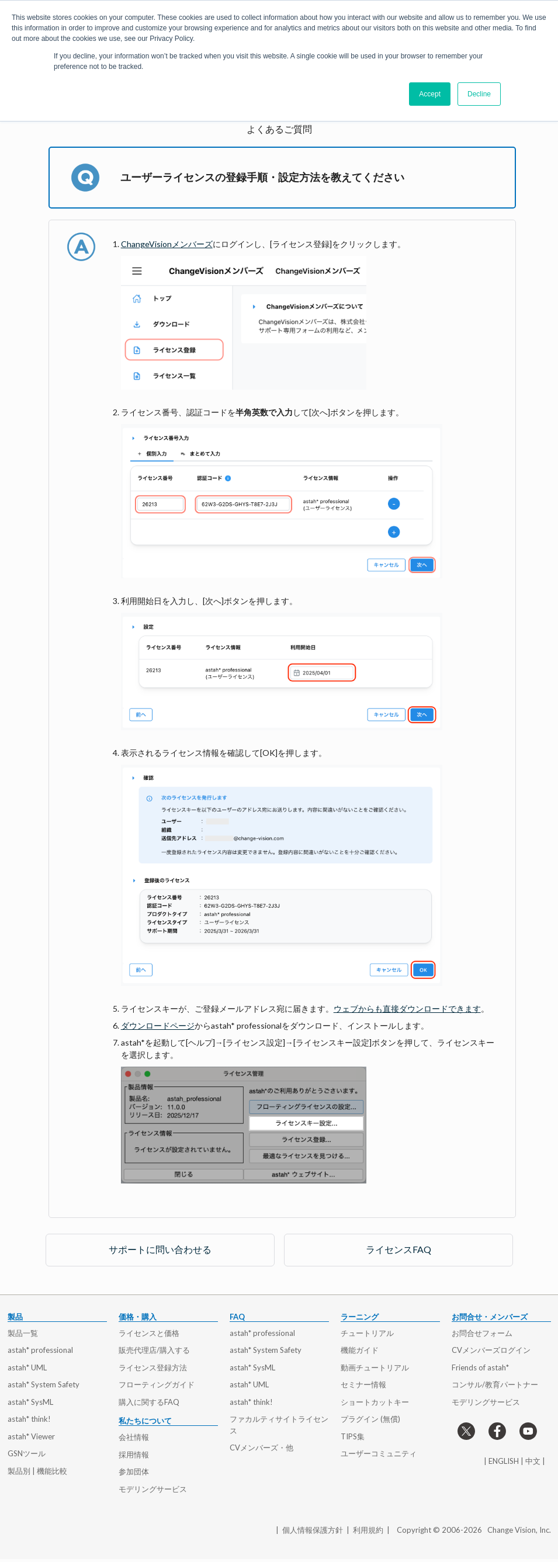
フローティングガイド (157, 1384)
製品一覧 (23, 1333)
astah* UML (27, 1367)
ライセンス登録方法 (153, 1367)
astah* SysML (30, 1402)
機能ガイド (360, 1350)
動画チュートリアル (375, 1367)
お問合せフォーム (482, 1333)
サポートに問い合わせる (160, 1249)
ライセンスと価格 (149, 1333)
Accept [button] (430, 94)
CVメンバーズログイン (491, 1350)
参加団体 (134, 1471)
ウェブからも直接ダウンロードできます (407, 1008)
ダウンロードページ (158, 1025)
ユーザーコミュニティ (379, 1453)
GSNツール (27, 1453)
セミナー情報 (363, 1384)
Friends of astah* (480, 1367)
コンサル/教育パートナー (495, 1384)
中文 (532, 1461)
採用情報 (134, 1454)
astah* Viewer (31, 1436)
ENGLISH (503, 1461)
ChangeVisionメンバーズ (167, 244)
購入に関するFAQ (149, 1402)
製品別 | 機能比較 (37, 1471)
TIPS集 (353, 1436)
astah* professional (40, 1350)
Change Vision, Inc (518, 1530)
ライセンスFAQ (398, 1249)
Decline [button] (479, 94)
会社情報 (134, 1437)
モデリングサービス (153, 1489)
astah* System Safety (43, 1384)
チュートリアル (367, 1333)
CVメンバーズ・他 (261, 1447)
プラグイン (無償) (370, 1419)
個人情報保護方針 (312, 1530)
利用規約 (368, 1530)
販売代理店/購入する (154, 1350)
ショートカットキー (375, 1402)
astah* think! (29, 1419)
